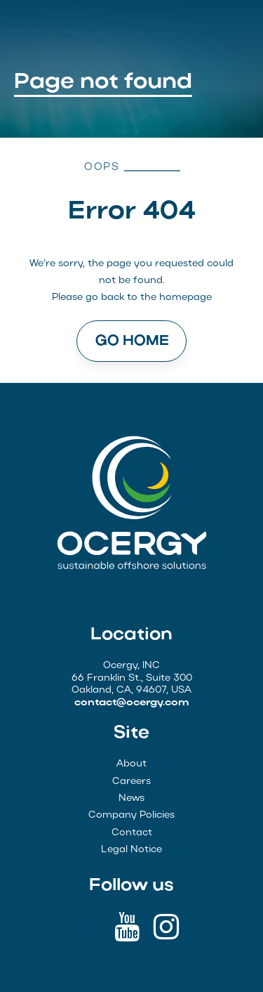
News (131, 798)
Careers (131, 781)
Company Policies (131, 815)
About (131, 764)
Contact (132, 833)
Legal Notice (131, 849)
